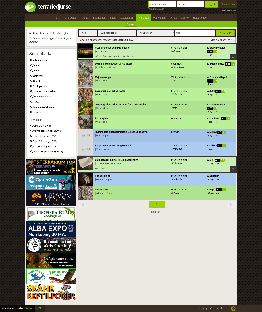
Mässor (185, 17)
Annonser (131, 24)
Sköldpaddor (38, 86)
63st (234, 11)
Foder (34, 102)
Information (99, 17)
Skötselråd (70, 17)
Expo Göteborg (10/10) (43, 141)
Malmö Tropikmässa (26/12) (46, 151)
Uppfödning (159, 17)
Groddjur (36, 81)
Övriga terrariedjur (41, 96)
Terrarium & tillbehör (42, 107)
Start (58, 17)
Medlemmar (126, 17)
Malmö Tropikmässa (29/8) (46, 130)
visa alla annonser (222, 40)
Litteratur (36, 112)
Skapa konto (229, 4)
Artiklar (85, 17)
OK (40, 308)
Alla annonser (38, 60)
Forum (173, 17)
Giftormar (36, 76)
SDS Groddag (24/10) (43, 146)
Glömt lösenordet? (156, 9)
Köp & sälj (143, 17)
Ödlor (34, 65)
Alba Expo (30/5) (40, 125)
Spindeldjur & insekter (43, 91)
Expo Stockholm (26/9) (43, 136)
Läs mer (28, 308)
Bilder (113, 17)
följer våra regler (59, 33)
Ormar (34, 70)
